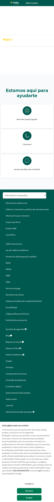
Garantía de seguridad (16, 329)
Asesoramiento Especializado (18, 393)
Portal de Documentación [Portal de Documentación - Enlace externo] (16, 320)
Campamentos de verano (16, 374)
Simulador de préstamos (16, 380)
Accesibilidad (11, 307)
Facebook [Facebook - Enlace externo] (6, 421)
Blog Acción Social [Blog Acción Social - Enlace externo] (15, 342)
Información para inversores (17, 216)
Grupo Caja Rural (13, 222)
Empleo (9, 361)
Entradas (9, 367)
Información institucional (16, 203)
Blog (9, 335)
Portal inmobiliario (15, 354)
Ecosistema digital (13, 386)
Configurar (29, 484)
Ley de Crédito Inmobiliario (17, 250)
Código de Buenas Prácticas (17, 314)
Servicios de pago (13, 288)
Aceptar (29, 497)
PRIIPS (8, 269)
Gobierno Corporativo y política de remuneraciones (27, 209)
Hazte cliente (11, 399)
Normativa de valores (15, 295)
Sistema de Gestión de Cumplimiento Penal (24, 301)
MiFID (8, 263)
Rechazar (29, 491)
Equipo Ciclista (13, 348)
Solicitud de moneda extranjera (20, 412)
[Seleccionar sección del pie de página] (24, 195)
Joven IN (9, 405)
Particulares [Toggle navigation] (34, 3)
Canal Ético (10, 235)
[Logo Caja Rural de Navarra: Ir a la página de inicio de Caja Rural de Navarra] (14, 3)
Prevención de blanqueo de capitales (21, 256)
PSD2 (8, 282)
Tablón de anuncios (14, 244)
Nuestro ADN (11, 228)
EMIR (8, 275)
